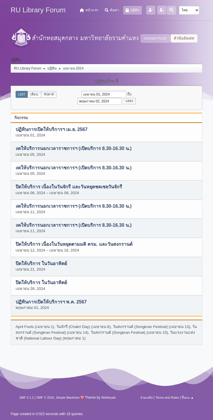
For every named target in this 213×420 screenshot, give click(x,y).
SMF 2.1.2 (26, 397)
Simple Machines (68, 397)
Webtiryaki (108, 397)
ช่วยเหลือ (146, 397)
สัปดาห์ (49, 94)
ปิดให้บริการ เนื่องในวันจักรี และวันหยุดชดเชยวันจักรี (69, 187)
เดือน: (34, 94)
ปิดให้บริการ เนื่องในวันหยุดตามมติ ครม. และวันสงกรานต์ (74, 244)
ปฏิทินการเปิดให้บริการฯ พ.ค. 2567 (51, 301)
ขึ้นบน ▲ (188, 397)
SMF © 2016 (45, 397)
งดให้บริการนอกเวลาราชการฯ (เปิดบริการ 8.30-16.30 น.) (74, 148)
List (21, 94)
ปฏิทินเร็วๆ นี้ (106, 81)
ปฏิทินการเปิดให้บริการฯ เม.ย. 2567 (51, 129)
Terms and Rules (167, 397)
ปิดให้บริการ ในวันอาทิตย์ (41, 263)
